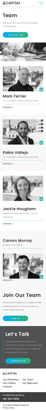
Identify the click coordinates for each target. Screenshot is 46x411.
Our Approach (30, 383)
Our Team (27, 379)
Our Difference (11, 379)
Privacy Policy (8, 408)
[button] (40, 3)
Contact (7, 386)
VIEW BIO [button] (7, 108)
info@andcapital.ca (13, 395)
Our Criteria (9, 383)
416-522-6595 (11, 398)
